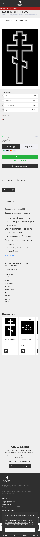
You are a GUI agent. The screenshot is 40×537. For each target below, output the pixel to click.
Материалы (6, 115)
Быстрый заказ (29, 147)
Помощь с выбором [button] (20, 166)
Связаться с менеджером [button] (20, 466)
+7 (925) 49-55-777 (8, 502)
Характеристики (21, 20)
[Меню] (3, 3)
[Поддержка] (36, 3)
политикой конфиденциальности (16, 522)
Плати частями (20, 157)
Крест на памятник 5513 (10, 340)
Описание (8, 20)
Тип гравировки (7, 92)
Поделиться (9, 190)
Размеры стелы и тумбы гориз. (12, 120)
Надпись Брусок (26, 339)
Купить (6, 351)
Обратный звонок (7, 504)
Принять (20, 530)
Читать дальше (10, 255)
